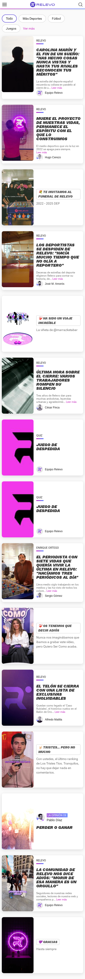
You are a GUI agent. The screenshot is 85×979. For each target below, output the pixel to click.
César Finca (52, 407)
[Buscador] (80, 4)
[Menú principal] (4, 4)
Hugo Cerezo (53, 157)
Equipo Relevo (54, 92)
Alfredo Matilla (53, 719)
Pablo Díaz (54, 820)
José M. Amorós (54, 283)
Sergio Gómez (53, 595)
